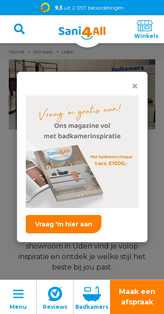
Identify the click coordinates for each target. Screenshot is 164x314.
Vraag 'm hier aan (63, 224)
